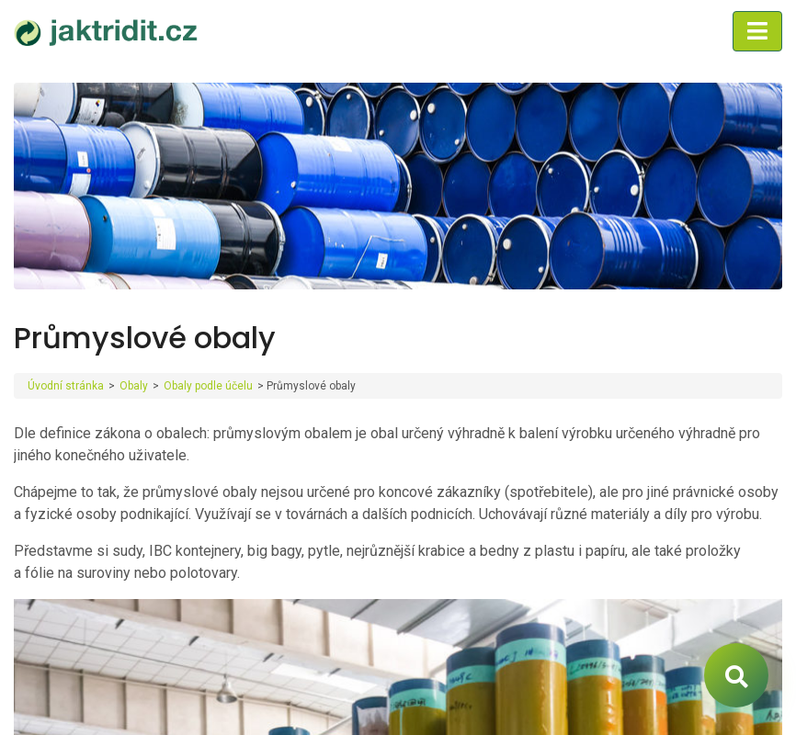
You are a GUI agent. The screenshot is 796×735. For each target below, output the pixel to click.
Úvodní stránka (66, 385)
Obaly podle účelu (208, 385)
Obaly (133, 385)
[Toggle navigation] (757, 31)
